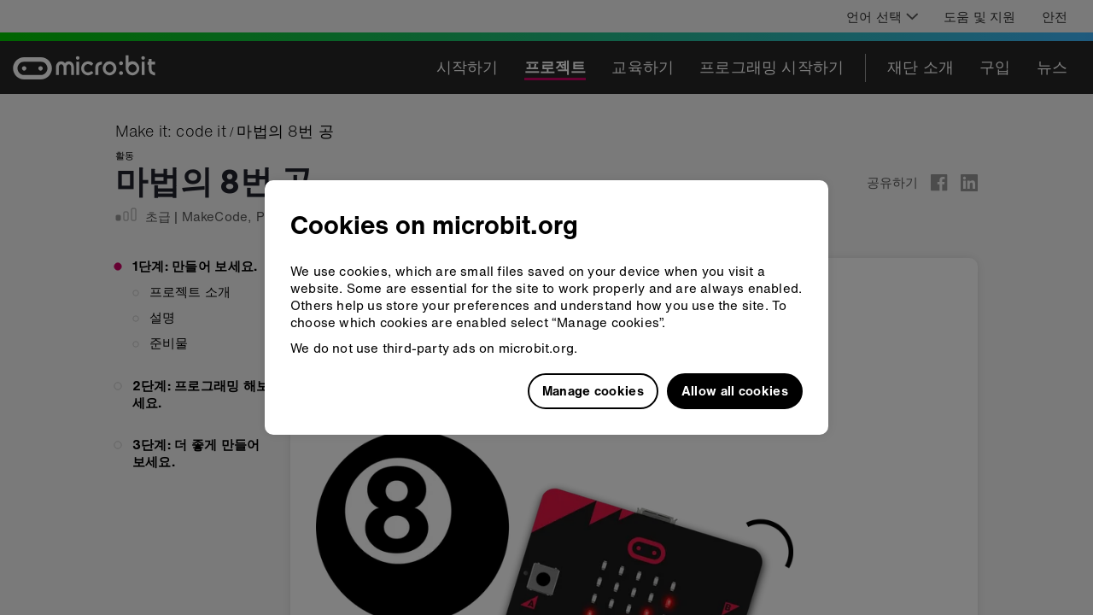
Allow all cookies (734, 390)
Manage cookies (593, 390)
